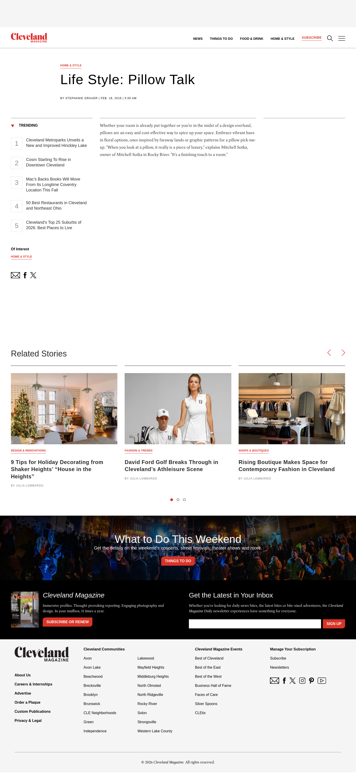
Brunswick (92, 704)
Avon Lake (92, 668)
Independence (95, 732)
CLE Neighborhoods (100, 713)
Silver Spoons (206, 704)
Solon (142, 713)
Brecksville (92, 686)
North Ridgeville (150, 695)
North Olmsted (149, 686)
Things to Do (221, 38)
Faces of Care (206, 695)
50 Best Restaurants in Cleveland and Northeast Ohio (56, 206)
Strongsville (146, 723)
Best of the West (208, 677)
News (198, 38)
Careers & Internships (33, 685)
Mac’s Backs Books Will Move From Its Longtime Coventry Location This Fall (53, 185)
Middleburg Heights (153, 677)
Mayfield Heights (150, 668)
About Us (23, 676)
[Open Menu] (341, 38)
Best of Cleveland (209, 659)
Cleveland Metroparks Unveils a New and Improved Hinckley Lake (56, 143)
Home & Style (282, 38)
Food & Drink (251, 38)
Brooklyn (91, 695)
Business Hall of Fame (213, 686)
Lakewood (145, 659)
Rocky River (147, 704)
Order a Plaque (27, 703)
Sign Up (333, 624)
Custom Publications (33, 712)
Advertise (23, 694)
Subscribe (312, 38)
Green (89, 723)
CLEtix (200, 713)
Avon (88, 659)
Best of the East (208, 668)
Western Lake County (154, 732)
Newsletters (279, 668)
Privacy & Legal (28, 721)
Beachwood (93, 677)
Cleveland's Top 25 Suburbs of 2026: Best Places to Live (53, 225)
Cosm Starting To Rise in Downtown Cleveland (48, 163)
